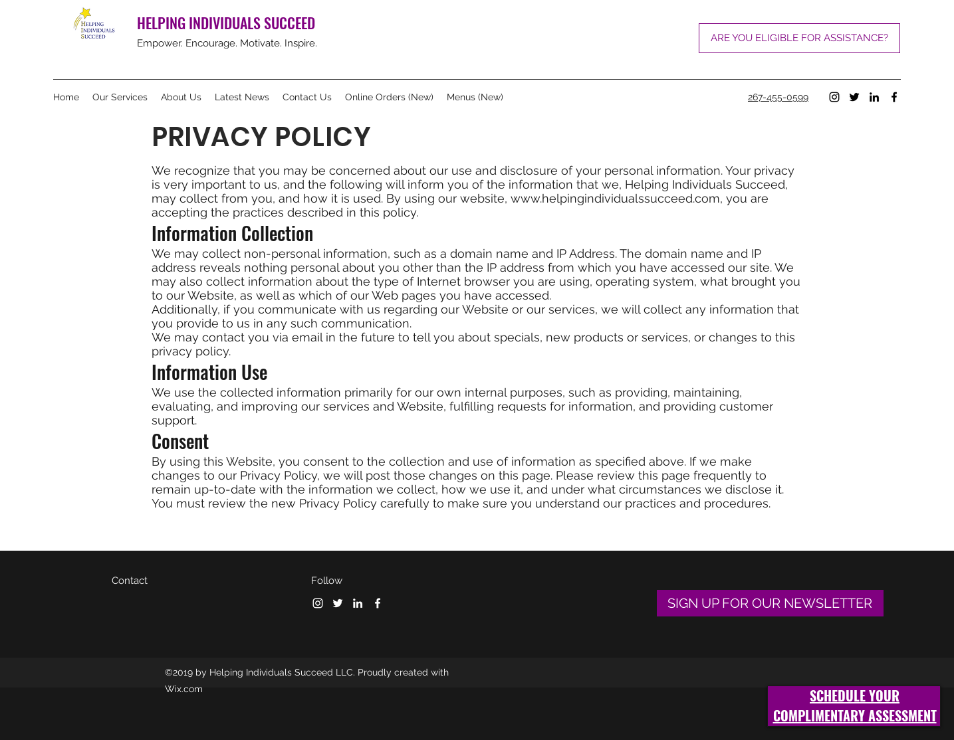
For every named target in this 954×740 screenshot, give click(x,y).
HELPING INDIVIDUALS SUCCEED (226, 22)
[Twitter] (854, 97)
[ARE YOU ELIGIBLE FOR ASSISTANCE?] (799, 38)
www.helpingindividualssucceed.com (615, 198)
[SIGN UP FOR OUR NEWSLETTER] (770, 603)
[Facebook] (894, 97)
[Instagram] (834, 97)
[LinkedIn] (874, 97)
